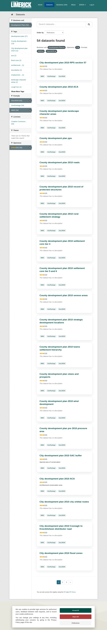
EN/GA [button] (82, 5)
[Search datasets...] (61, 24)
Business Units (61, 5)
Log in (92, 5)
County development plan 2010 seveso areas (64, 295)
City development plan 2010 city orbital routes (64, 501)
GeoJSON (62, 76)
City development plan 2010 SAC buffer (61, 455)
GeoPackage (51, 76)
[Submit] (89, 24)
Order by (40, 33)
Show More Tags (17, 91)
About (73, 5)
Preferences (76, 623)
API (64, 592)
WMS (42, 76)
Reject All (76, 616)
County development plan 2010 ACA (59, 87)
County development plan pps (56, 138)
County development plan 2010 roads (60, 162)
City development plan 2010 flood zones (61, 553)
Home (40, 5)
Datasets (49, 5)
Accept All (75, 610)
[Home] (12, 14)
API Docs (72, 592)
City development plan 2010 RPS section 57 (63, 62)
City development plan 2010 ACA (57, 478)
